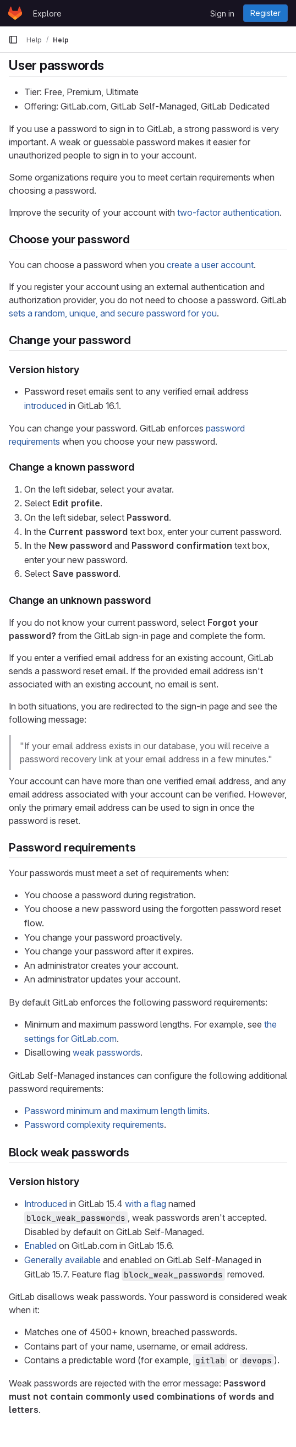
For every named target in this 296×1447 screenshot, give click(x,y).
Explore (47, 13)
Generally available (62, 1259)
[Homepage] (15, 13)
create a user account (210, 264)
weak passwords (106, 1052)
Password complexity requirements (94, 1124)
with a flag (145, 1203)
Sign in (222, 13)
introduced (45, 405)
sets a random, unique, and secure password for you (113, 313)
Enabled (40, 1245)
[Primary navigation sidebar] (13, 39)
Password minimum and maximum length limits (115, 1110)
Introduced (45, 1203)
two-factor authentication (228, 212)
